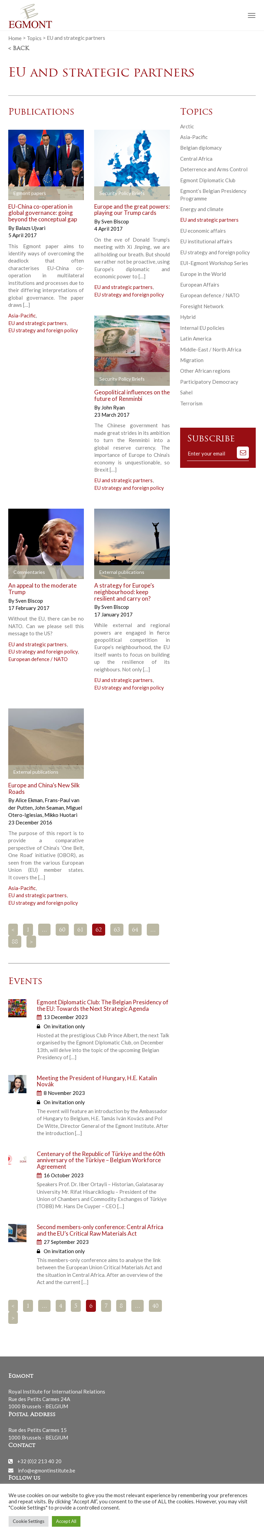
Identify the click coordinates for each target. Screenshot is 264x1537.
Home (15, 38)
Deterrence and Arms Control (214, 169)
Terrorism (191, 403)
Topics (34, 38)
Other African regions (205, 371)
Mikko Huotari (60, 815)
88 (15, 942)
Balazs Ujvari (30, 228)
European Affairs (199, 284)
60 (62, 930)
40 (155, 1306)
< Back (18, 48)
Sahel (186, 392)
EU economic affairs (203, 231)
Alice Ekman (29, 800)
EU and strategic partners (37, 323)
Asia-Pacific (22, 315)
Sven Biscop (115, 221)
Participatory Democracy (209, 382)
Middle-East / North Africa (210, 349)
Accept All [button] (66, 1521)
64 (135, 930)
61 (80, 930)
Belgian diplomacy (201, 148)
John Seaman (50, 808)
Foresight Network (201, 306)
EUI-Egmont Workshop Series (214, 263)
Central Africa (196, 158)
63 (117, 930)
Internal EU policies (202, 328)
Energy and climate (201, 209)
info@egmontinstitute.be (46, 1470)
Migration (192, 360)
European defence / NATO (38, 659)
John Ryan (113, 407)
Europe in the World (203, 274)
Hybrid (188, 317)
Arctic (187, 126)
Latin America (195, 338)
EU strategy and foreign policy (43, 330)
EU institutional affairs (206, 241)
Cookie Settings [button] (28, 1521)
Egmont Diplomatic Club (207, 180)
